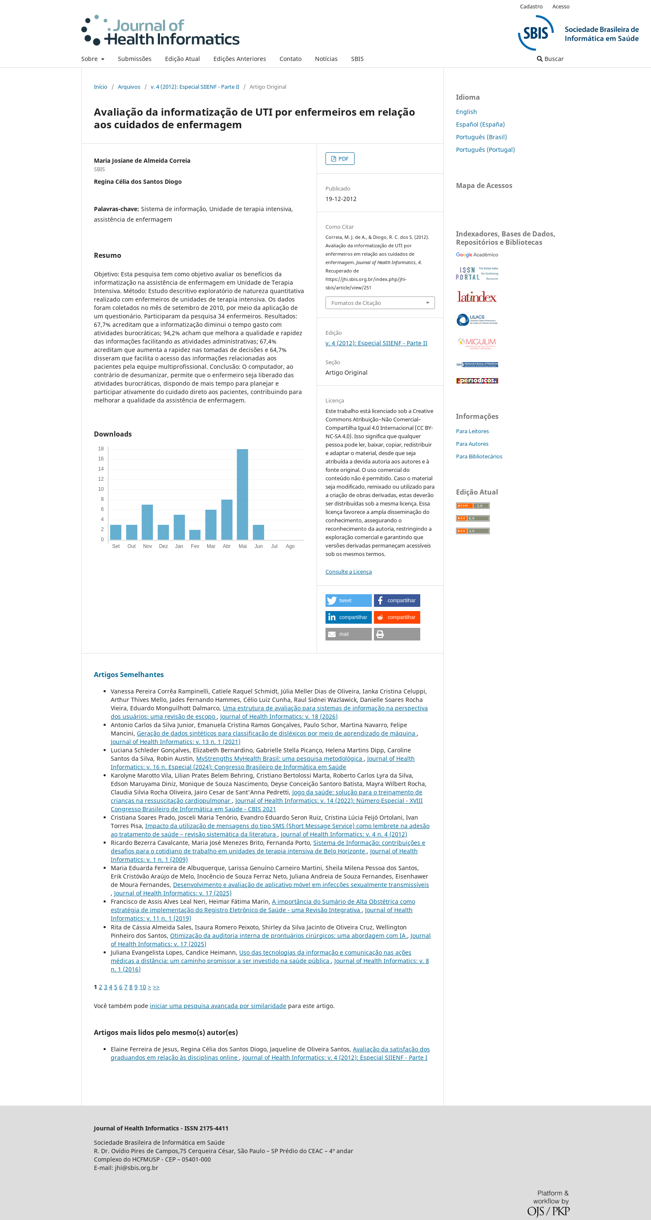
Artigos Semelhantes (129, 674)
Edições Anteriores (239, 59)
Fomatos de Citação (356, 303)
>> (156, 987)
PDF (343, 158)
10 (142, 987)
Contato (290, 59)
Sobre (90, 59)
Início (100, 86)
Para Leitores (472, 431)
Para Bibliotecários (479, 456)
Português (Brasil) (481, 137)
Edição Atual (182, 59)
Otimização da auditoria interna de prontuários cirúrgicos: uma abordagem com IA (288, 935)
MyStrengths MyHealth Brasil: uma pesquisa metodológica (280, 758)
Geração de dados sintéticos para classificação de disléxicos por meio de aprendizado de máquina (277, 733)
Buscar (550, 59)
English (466, 112)
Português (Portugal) (485, 149)
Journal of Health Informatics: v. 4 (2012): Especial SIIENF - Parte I (335, 1057)
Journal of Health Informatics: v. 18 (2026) (279, 716)
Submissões (135, 59)
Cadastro (531, 6)
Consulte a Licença (349, 571)
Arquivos (129, 86)
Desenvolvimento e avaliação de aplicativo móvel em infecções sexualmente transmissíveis (301, 885)
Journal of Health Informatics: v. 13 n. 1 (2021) (175, 742)
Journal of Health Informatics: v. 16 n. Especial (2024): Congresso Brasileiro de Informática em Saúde (263, 762)
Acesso (561, 6)
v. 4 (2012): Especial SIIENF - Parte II (195, 86)
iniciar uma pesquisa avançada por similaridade (218, 1006)
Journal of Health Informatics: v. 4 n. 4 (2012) (344, 834)
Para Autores (472, 443)
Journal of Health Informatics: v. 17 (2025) (173, 893)
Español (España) (480, 124)
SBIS (357, 59)
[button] (349, 600)
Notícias (326, 59)
